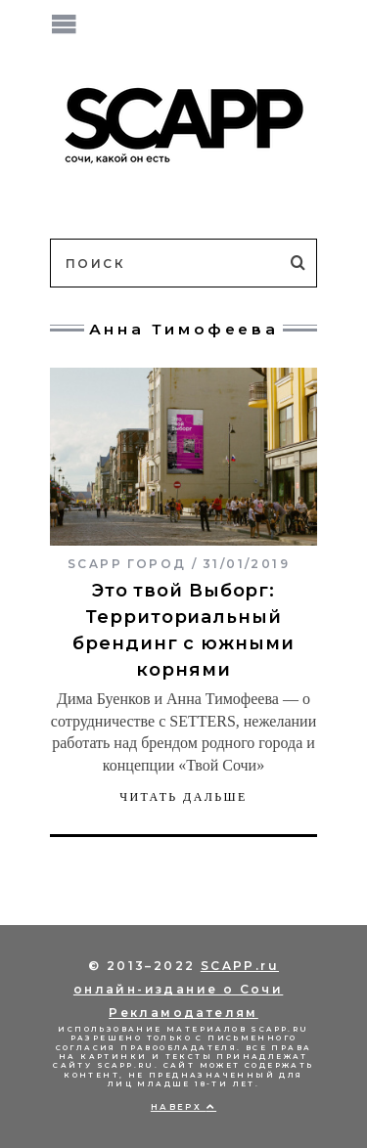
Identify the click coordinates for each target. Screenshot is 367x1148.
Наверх (183, 1107)
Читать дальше (183, 797)
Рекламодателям (183, 1012)
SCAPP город (127, 563)
